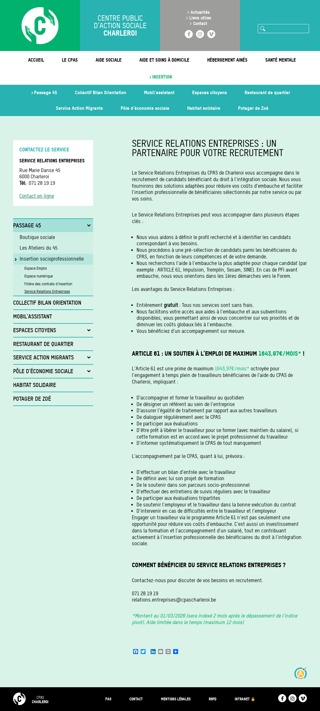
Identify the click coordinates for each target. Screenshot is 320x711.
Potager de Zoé (253, 108)
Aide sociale (109, 60)
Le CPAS (70, 60)
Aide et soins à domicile (164, 60)
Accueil (36, 60)
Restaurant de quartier (267, 92)
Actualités (200, 12)
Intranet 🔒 (245, 699)
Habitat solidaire (203, 108)
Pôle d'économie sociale (145, 108)
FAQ (108, 699)
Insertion (162, 77)
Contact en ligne (36, 196)
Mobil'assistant (159, 92)
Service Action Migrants (79, 108)
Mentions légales (176, 699)
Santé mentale (280, 60)
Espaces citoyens (209, 92)
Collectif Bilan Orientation (100, 92)
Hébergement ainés (227, 60)
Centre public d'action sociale (120, 25)
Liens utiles (200, 17)
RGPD (213, 699)
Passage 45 (45, 92)
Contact (200, 23)
